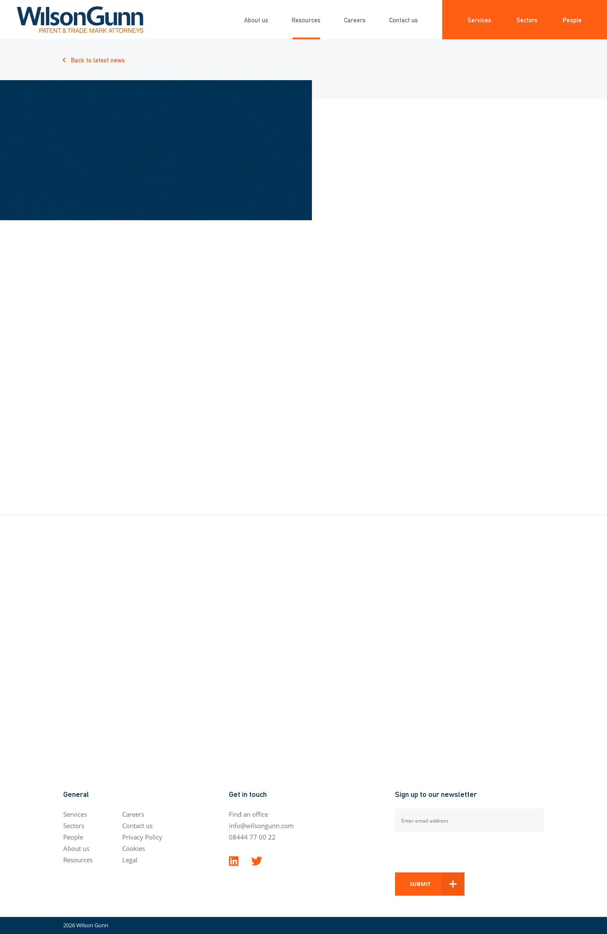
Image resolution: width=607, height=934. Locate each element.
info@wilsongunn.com (261, 825)
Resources (306, 19)
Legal (129, 860)
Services (479, 19)
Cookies (133, 848)
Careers (354, 19)
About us (256, 19)
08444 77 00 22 (252, 837)
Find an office (248, 814)
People (572, 19)
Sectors (526, 19)
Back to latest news (98, 59)
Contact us (403, 19)
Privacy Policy (142, 837)
